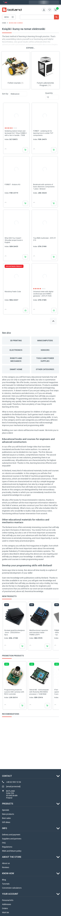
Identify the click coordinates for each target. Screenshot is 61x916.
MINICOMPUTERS (45, 340)
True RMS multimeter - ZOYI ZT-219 (44, 239)
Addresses (6, 904)
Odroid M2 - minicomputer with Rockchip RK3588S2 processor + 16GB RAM (39, 692)
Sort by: (5, 94)
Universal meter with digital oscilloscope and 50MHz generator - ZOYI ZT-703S (43, 294)
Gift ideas (6, 822)
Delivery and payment (11, 835)
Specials (5, 810)
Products (7, 803)
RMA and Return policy (11, 851)
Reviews (5, 867)
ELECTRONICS (16, 350)
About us (6, 863)
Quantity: (49, 93)
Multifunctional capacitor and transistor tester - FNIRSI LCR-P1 (38, 632)
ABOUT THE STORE (11, 857)
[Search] (39, 17)
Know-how (8, 873)
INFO (4, 828)
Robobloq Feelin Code (13, 292)
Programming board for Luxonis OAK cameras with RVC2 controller (14, 692)
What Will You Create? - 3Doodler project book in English (14, 240)
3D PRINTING (16, 340)
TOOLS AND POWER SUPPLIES (45, 359)
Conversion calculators (12, 888)
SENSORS (45, 350)
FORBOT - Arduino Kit (12, 184)
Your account (10, 894)
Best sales (6, 818)
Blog (4, 880)
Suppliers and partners (11, 839)
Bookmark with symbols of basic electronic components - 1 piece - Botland (44, 187)
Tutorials (5, 884)
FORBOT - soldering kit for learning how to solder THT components (43, 133)
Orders (5, 908)
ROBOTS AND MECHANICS (16, 359)
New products (8, 814)
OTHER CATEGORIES (45, 369)
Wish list (5, 912)
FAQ (4, 843)
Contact (7, 776)
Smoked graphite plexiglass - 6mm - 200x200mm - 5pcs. (14, 632)
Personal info (7, 900)
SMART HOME (16, 369)
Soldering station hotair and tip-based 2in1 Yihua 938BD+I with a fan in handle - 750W (16, 133)
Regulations (7, 847)
